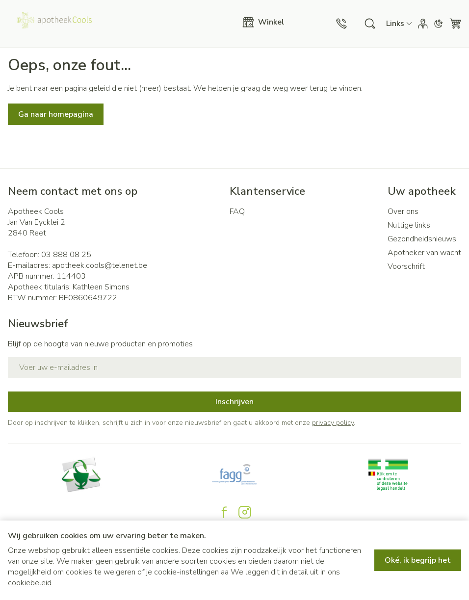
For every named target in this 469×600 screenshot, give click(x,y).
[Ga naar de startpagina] (121, 23)
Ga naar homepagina (55, 114)
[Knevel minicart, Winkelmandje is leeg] (455, 23)
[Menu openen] (268, 22)
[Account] (423, 23)
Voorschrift (406, 266)
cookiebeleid (30, 582)
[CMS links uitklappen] (399, 23)
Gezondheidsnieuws (422, 239)
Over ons (403, 211)
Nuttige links (409, 225)
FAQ (237, 211)
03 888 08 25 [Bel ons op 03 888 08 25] (66, 254)
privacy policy (333, 422)
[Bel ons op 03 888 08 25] (341, 23)
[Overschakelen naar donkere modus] (438, 23)
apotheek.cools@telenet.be (99, 265)
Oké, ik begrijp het (418, 560)
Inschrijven (234, 401)
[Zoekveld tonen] (370, 23)
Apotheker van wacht (424, 252)
